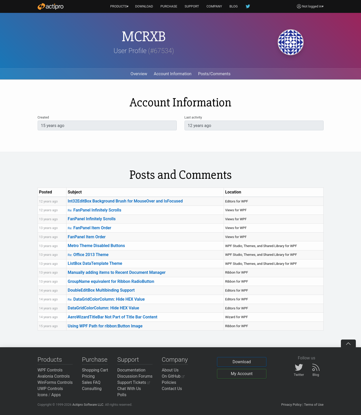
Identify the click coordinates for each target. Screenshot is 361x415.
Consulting (92, 388)
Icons (43, 394)
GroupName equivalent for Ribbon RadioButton (111, 281)
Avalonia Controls (54, 376)
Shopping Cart (95, 370)
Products (50, 359)
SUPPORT (192, 6)
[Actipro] (50, 6)
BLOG (234, 6)
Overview (138, 73)
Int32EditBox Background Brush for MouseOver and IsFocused (125, 201)
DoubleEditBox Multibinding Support (101, 290)
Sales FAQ (91, 382)
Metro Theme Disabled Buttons (96, 245)
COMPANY (214, 6)
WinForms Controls (55, 382)
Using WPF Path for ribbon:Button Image (105, 326)
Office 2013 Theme (88, 254)
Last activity (193, 117)
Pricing (88, 376)
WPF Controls (50, 370)
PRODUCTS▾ (119, 6)
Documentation (131, 370)
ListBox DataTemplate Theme (95, 263)
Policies (169, 382)
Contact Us (172, 388)
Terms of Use (314, 404)
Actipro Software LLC (87, 404)
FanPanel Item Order (89, 227)
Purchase (94, 359)
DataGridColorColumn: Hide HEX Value (106, 299)
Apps (56, 394)
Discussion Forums (135, 376)
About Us (170, 370)
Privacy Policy (291, 404)
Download (241, 361)
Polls (121, 394)
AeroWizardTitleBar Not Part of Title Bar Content (112, 317)
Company (175, 359)
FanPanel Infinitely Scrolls (94, 210)
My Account (242, 373)
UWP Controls (50, 388)
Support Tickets (133, 382)
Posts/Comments (214, 73)
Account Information (172, 73)
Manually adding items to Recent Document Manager (117, 272)
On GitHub (173, 376)
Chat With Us (129, 388)
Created (43, 117)
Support (128, 359)
